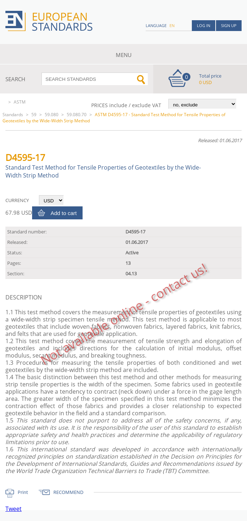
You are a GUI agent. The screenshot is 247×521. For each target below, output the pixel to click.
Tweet (13, 509)
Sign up (229, 25)
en (172, 25)
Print (23, 492)
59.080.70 (77, 114)
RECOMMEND (68, 492)
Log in (203, 25)
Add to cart (63, 213)
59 (33, 114)
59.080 (51, 114)
